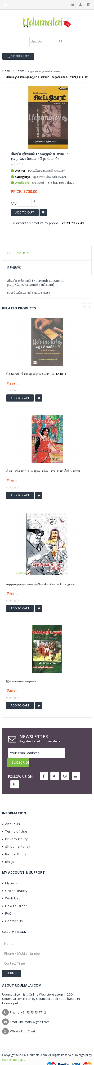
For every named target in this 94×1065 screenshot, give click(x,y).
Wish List (11, 889)
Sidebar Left (18, 56)
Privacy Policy (15, 829)
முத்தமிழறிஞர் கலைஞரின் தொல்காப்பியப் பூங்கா (40, 584)
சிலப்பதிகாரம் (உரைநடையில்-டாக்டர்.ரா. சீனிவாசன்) (43, 471)
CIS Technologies (13, 1050)
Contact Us (12, 911)
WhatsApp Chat (22, 1022)
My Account (13, 874)
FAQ (7, 904)
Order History (15, 881)
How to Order (14, 896)
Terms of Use (14, 822)
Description (18, 253)
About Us (11, 814)
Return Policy (14, 845)
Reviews (14, 267)
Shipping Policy (16, 837)
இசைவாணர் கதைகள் (21, 681)
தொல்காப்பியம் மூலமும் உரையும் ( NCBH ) (36, 374)
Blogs (8, 852)
